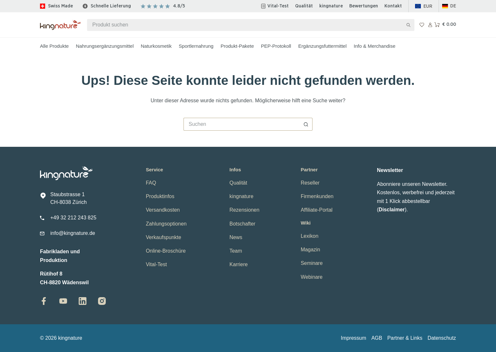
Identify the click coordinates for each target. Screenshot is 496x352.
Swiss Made (60, 6)
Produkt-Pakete (237, 46)
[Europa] (423, 6)
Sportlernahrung (196, 46)
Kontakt (393, 6)
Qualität (304, 6)
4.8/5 (179, 6)
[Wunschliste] (421, 24)
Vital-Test (278, 6)
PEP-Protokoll (276, 46)
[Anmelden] (430, 24)
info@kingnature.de (72, 233)
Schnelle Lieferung (111, 6)
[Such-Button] (408, 25)
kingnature (331, 6)
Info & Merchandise (374, 46)
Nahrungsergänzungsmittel (105, 46)
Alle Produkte (54, 46)
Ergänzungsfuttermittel (322, 46)
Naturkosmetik (156, 46)
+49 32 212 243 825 (73, 217)
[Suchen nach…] (244, 25)
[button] (449, 6)
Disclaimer (392, 209)
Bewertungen (363, 6)
